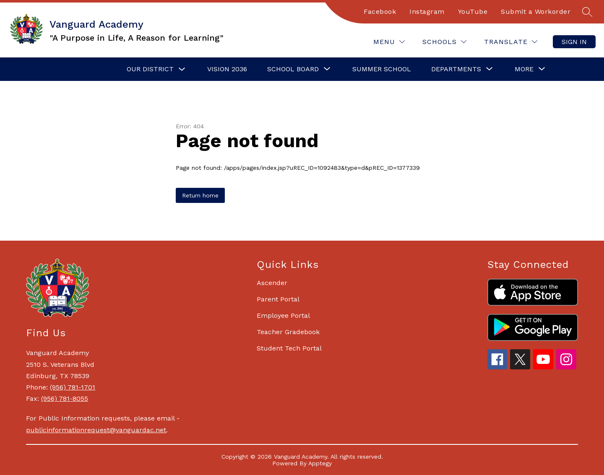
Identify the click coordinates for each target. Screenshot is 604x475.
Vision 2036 (227, 69)
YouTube (473, 12)
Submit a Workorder (535, 12)
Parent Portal (278, 299)
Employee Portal (283, 315)
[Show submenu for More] (524, 69)
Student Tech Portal (289, 348)
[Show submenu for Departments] (456, 69)
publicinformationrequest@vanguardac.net (96, 430)
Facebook (380, 12)
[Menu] (389, 41)
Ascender (272, 283)
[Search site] (587, 12)
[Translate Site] (510, 41)
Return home (200, 195)
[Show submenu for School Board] (293, 69)
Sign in (574, 42)
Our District (150, 69)
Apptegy (320, 463)
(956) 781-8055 (64, 398)
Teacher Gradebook (288, 332)
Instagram (427, 12)
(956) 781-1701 (72, 387)
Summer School (381, 69)
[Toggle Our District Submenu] (182, 69)
